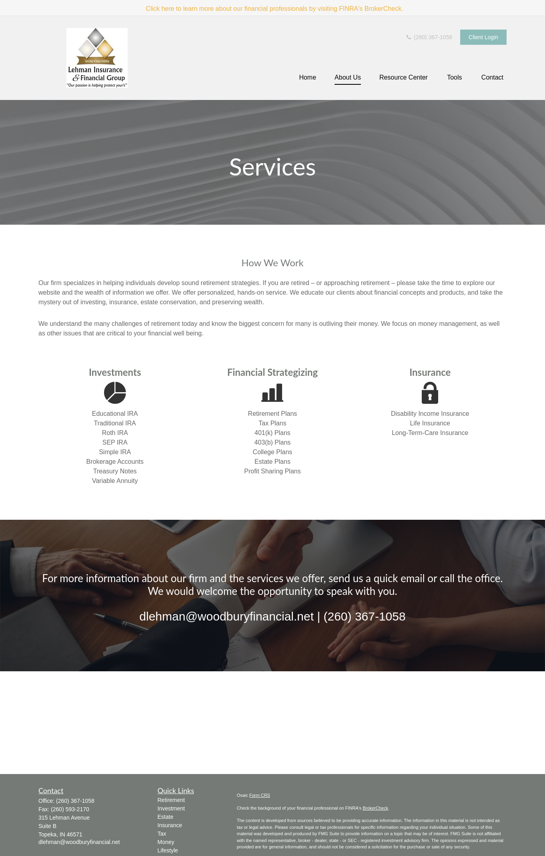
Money (166, 842)
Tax (162, 833)
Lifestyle (168, 850)
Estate (166, 817)
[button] (307, 78)
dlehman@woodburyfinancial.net (79, 842)
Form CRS (259, 795)
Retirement (171, 800)
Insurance (170, 825)
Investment (171, 808)
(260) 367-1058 (428, 37)
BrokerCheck (375, 808)
